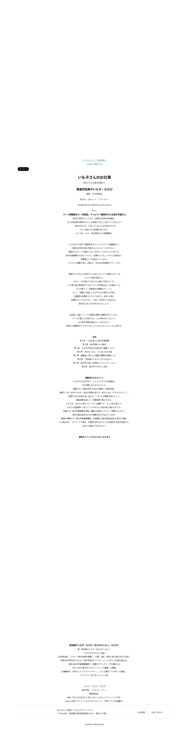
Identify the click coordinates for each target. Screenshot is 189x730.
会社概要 (141, 712)
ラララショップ (94, 160)
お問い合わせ (156, 712)
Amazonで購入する (94, 164)
